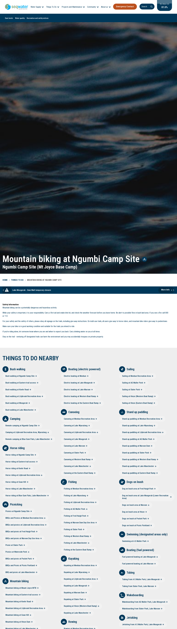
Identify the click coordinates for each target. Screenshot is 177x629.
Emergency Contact (125, 6)
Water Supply (36, 7)
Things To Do (51, 7)
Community (91, 7)
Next (173, 290)
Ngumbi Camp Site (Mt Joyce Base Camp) (39, 267)
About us (104, 7)
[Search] (147, 6)
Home (5, 280)
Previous (3, 290)
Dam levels (9, 18)
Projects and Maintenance (72, 7)
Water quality (20, 18)
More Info (165, 290)
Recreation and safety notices (37, 18)
